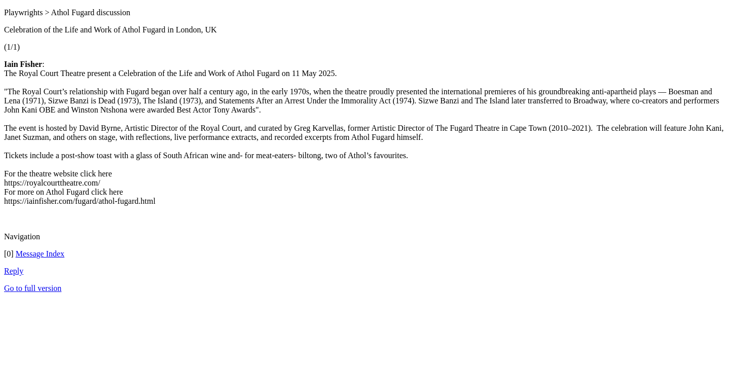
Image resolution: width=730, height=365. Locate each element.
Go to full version (32, 288)
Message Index (40, 253)
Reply (13, 271)
